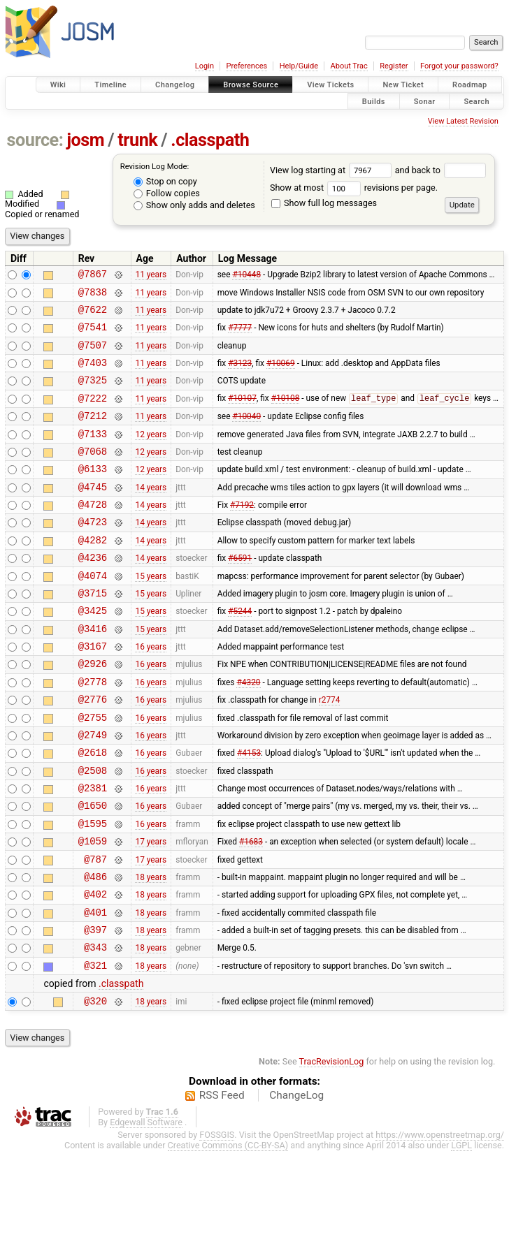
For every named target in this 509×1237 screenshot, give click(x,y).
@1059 (92, 909)
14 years (150, 513)
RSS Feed (222, 1181)
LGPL (461, 1231)
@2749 (92, 791)
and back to (441, 170)
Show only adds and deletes (194, 205)
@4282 (92, 573)
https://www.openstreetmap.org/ (439, 1220)
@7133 (92, 454)
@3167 (92, 691)
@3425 (92, 652)
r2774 (329, 751)
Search (476, 100)
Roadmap (469, 84)
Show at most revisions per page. (354, 187)
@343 (95, 1028)
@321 (95, 1048)
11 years (150, 276)
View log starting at (332, 170)
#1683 (251, 910)
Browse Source (250, 84)
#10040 (246, 434)
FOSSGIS (216, 1220)
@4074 (92, 613)
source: (35, 140)
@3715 (92, 632)
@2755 (92, 771)
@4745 (92, 513)
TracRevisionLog (331, 1147)
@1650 (92, 870)
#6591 (240, 593)
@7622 (92, 315)
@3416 (92, 672)
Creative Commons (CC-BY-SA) (228, 1231)
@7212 (92, 434)
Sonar (425, 100)
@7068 (92, 474)
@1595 (92, 890)
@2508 (92, 830)
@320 (95, 1086)
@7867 (92, 275)
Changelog (174, 84)
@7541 (92, 335)
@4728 (92, 533)
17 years (150, 910)
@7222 (92, 414)
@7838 (92, 295)
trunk (137, 140)
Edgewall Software (146, 1208)
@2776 (92, 751)
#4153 (249, 811)
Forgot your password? (459, 66)
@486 (95, 949)
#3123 (240, 375)
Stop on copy (165, 181)
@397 (95, 1009)
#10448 (246, 276)
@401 (95, 989)
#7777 (240, 335)
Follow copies (167, 193)
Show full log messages (324, 203)
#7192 (242, 534)
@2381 (92, 850)
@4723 (92, 552)
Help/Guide (299, 66)
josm (85, 140)
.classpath (210, 140)
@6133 (92, 493)
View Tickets (330, 84)
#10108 (285, 415)
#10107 (242, 415)
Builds (373, 100)
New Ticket (403, 84)
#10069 (280, 375)
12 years (150, 454)
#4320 (248, 731)
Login (204, 66)
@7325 (92, 394)
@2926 (92, 711)
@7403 (92, 374)
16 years (150, 692)
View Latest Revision (463, 121)
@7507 (92, 355)
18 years (150, 949)
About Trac (349, 66)
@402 (95, 969)
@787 (95, 930)
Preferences (246, 66)
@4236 (92, 592)
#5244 (240, 652)
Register (394, 66)
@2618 (92, 810)
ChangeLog (296, 1181)
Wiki (58, 84)
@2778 (92, 731)
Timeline (110, 84)
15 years (150, 612)
